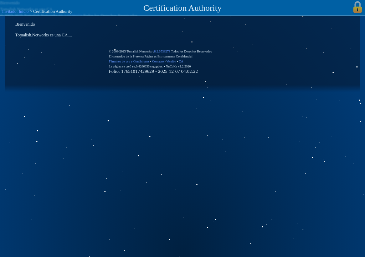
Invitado (9, 11)
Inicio (24, 11)
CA (181, 61)
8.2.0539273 (162, 51)
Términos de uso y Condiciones (129, 61)
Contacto (158, 61)
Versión (171, 61)
